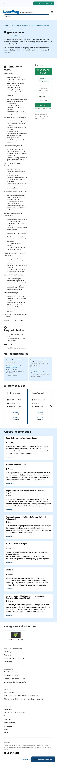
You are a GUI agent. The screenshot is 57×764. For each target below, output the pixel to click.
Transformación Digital (14, 692)
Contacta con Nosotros (43, 3)
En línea (42, 96)
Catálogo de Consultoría (15, 682)
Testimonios (9, 723)
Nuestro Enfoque (11, 672)
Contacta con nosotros (43, 759)
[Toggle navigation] (51, 12)
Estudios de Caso (11, 675)
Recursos (8, 662)
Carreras (8, 726)
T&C (6, 733)
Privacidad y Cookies (28, 759)
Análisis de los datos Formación (20, 25)
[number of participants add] (49, 93)
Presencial (43, 100)
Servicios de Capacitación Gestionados (21, 696)
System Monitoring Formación (40, 25)
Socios (7, 716)
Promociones (10, 655)
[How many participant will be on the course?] (43, 93)
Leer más (7, 52)
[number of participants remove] (37, 93)
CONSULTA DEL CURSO (43, 71)
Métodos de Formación (14, 658)
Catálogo (8, 652)
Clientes (7, 719)
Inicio (6, 25)
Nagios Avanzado (12, 28)
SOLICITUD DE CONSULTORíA (43, 80)
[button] (50, 406)
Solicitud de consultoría (14, 678)
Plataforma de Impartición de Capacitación (23, 699)
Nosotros (8, 709)
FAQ (6, 729)
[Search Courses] (26, 16)
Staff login (28, 763)
